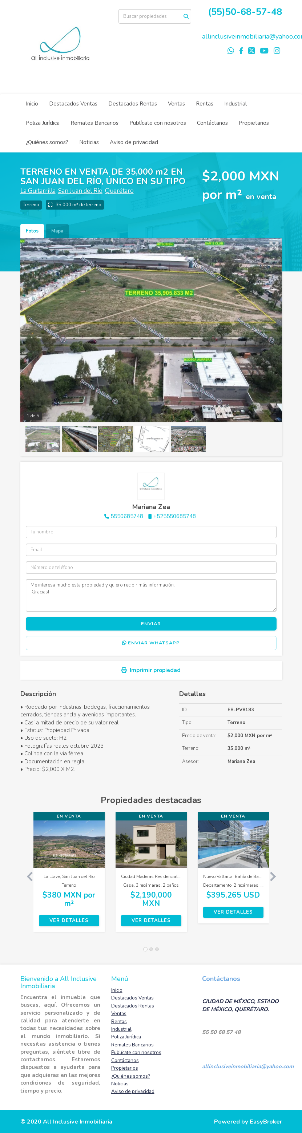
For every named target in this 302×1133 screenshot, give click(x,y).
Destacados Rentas (132, 103)
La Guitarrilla (38, 191)
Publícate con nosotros (157, 123)
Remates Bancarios (94, 123)
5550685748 (126, 516)
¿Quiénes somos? (47, 142)
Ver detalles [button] (69, 920)
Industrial (235, 103)
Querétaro (119, 191)
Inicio (32, 103)
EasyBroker (266, 1121)
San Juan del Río (80, 191)
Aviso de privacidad (134, 142)
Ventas (176, 103)
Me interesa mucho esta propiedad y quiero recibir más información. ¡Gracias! (151, 595)
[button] (26, 875)
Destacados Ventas (73, 103)
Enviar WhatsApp (151, 643)
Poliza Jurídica (43, 123)
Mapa (57, 231)
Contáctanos (212, 123)
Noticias (89, 142)
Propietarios (254, 123)
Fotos (32, 231)
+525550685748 (174, 516)
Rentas (204, 103)
